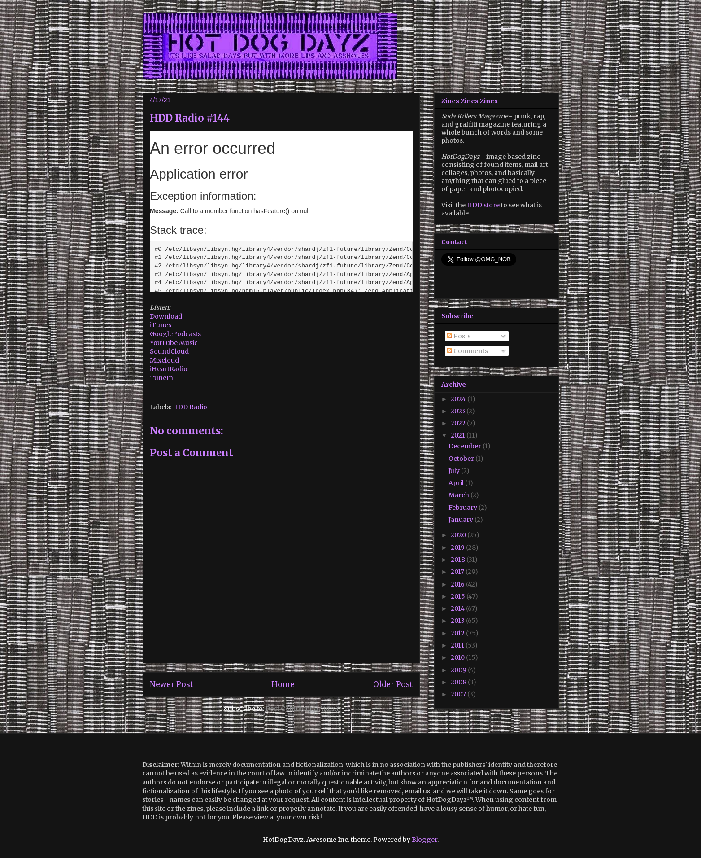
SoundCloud (169, 351)
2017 (458, 572)
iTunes (160, 325)
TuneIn (161, 378)
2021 (458, 435)
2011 (458, 645)
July (454, 471)
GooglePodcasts (175, 334)
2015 (458, 596)
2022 (459, 423)
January (461, 520)
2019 (458, 547)
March (459, 495)
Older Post (393, 684)
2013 (458, 621)
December (465, 446)
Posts (458, 336)
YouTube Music (174, 343)
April (456, 483)
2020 (459, 535)
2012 (458, 633)
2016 (458, 584)
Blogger (424, 840)
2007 (459, 694)
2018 (458, 560)
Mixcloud (164, 360)
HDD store (483, 205)
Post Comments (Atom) (302, 709)
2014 (458, 608)
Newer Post (171, 684)
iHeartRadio (168, 369)
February (463, 507)
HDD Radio (190, 407)
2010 (458, 657)
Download (166, 316)
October (461, 459)
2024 (459, 399)
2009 (459, 670)
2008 (459, 682)
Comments (467, 351)
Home (283, 684)
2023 (458, 411)
